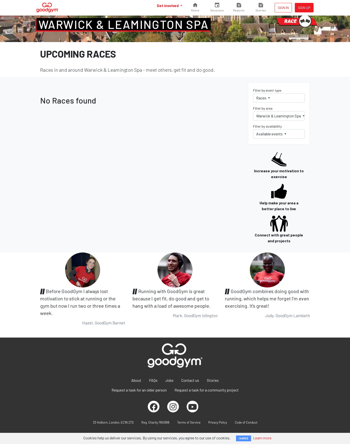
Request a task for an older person (139, 390)
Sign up (304, 8)
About (136, 380)
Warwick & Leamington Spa (123, 24)
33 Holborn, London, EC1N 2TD (113, 422)
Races (261, 98)
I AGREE (243, 438)
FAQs (153, 380)
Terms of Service (189, 422)
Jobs (169, 380)
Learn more (262, 437)
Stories (213, 380)
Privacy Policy (217, 422)
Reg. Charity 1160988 (155, 422)
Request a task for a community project (207, 390)
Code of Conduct (246, 422)
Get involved (168, 5)
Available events (269, 133)
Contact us (190, 380)
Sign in (283, 8)
